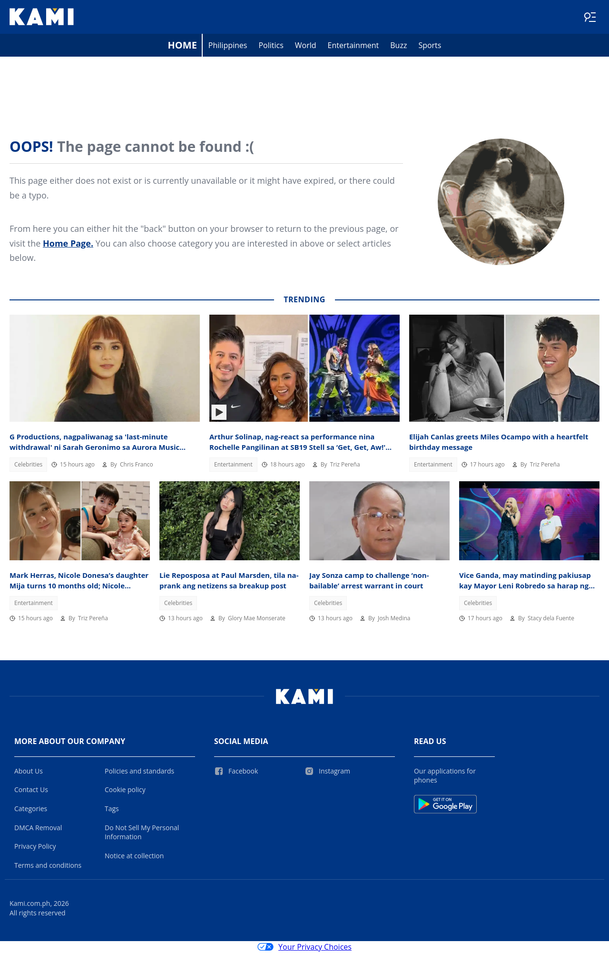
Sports (429, 45)
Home (182, 45)
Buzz (398, 45)
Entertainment (353, 45)
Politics (270, 45)
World (305, 45)
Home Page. (68, 243)
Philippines (227, 45)
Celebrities (28, 465)
